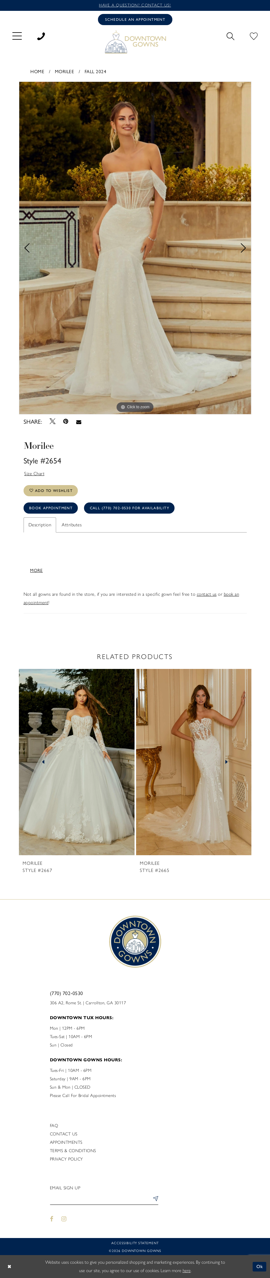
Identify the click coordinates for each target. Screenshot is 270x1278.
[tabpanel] (135, 248)
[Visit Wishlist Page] (253, 35)
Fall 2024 (96, 71)
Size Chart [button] (34, 473)
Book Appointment (51, 508)
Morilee (64, 71)
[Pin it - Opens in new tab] (66, 421)
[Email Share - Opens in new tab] (78, 421)
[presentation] (77, 762)
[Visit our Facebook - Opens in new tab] (52, 1219)
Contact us (63, 1134)
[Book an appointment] (135, 19)
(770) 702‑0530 (66, 993)
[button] (17, 35)
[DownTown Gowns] (135, 42)
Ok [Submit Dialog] (259, 1266)
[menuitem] (17, 35)
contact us (207, 594)
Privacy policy (66, 1159)
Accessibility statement (134, 1242)
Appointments (66, 1142)
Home (37, 71)
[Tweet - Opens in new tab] (53, 421)
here (187, 1270)
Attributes (72, 525)
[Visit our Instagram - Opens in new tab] (64, 1219)
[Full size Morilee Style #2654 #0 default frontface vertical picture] (135, 248)
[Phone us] (41, 35)
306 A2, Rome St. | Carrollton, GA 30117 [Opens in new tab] (88, 1003)
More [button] (36, 570)
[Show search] (230, 35)
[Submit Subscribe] (154, 1199)
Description (40, 525)
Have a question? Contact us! (135, 5)
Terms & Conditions (73, 1150)
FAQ (54, 1125)
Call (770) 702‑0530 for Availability (129, 508)
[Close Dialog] (9, 1266)
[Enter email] (104, 1199)
